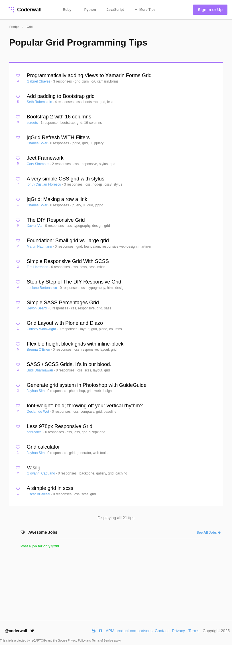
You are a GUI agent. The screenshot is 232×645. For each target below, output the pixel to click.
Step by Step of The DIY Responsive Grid (74, 282)
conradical (35, 432)
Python (90, 10)
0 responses (60, 143)
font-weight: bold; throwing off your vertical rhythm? (85, 405)
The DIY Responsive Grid (56, 220)
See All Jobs (209, 533)
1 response (50, 123)
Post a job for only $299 (40, 546)
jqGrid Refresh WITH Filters (58, 137)
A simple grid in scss (50, 488)
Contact (161, 630)
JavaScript (115, 10)
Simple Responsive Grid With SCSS (68, 261)
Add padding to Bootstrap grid (61, 96)
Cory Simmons (38, 164)
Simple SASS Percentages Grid (63, 302)
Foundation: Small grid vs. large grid (68, 240)
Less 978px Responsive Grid (59, 426)
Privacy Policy (77, 640)
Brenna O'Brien (39, 350)
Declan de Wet (38, 412)
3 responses (63, 81)
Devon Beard (37, 308)
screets (33, 123)
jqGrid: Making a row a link (57, 199)
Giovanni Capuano (41, 473)
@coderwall (19, 630)
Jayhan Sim (36, 391)
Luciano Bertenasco (42, 288)
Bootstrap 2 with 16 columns (59, 117)
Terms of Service (103, 640)
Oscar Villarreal (39, 494)
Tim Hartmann (38, 267)
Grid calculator (43, 447)
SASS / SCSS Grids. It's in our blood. (69, 364)
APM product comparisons (129, 630)
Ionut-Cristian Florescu (44, 184)
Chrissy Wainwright (42, 329)
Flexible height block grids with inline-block (75, 344)
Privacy (178, 630)
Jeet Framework (45, 158)
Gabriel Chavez (39, 81)
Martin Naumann (40, 246)
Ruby (67, 10)
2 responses (62, 164)
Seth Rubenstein (40, 102)
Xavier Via (35, 226)
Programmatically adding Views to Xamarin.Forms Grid (89, 75)
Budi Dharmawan (40, 370)
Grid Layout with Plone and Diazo (65, 323)
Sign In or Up (210, 9)
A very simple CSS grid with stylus (65, 179)
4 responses (65, 102)
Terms (193, 630)
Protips (14, 26)
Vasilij (33, 468)
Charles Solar (37, 143)
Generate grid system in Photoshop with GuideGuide (86, 385)
